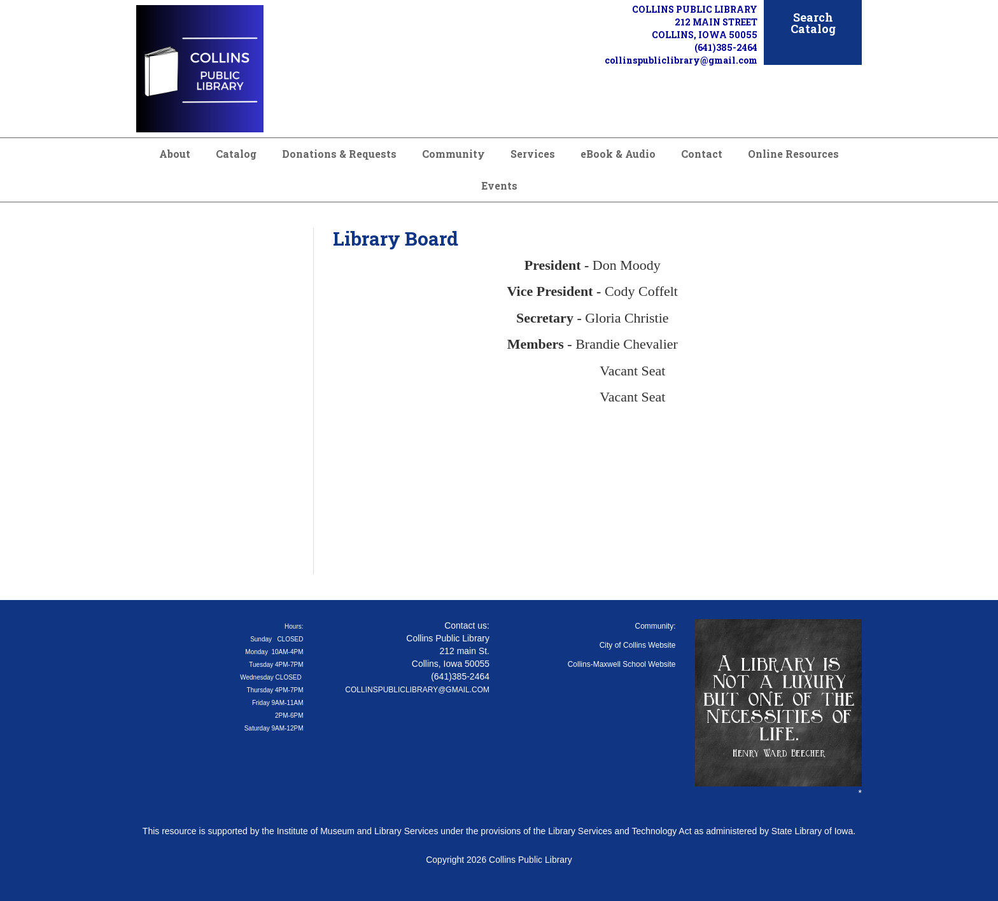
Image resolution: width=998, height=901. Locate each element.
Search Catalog (813, 23)
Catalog (236, 153)
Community (453, 153)
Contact (701, 153)
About (174, 153)
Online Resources (793, 153)
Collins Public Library (530, 860)
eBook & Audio (618, 153)
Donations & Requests (339, 153)
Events (499, 185)
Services (532, 153)
